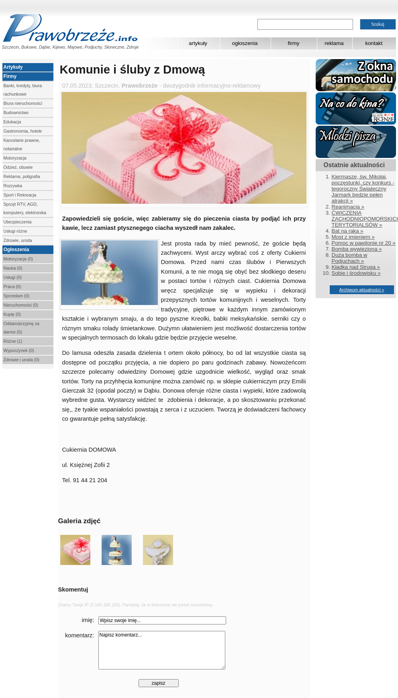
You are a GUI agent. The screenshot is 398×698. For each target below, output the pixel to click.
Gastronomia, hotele (23, 131)
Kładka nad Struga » (356, 267)
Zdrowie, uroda (18, 240)
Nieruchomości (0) (21, 305)
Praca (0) (12, 286)
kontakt (374, 43)
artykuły (198, 43)
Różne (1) (13, 341)
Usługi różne (15, 231)
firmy (294, 43)
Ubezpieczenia (18, 221)
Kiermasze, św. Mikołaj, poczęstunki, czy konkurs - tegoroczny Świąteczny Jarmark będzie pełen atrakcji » (363, 189)
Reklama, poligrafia (22, 176)
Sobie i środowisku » (356, 273)
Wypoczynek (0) (19, 350)
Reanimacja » (348, 207)
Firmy (10, 76)
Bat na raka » (347, 231)
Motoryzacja (15, 158)
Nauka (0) (13, 268)
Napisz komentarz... (161, 650)
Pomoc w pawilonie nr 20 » (364, 243)
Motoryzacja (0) (18, 258)
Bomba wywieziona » (357, 249)
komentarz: (79, 635)
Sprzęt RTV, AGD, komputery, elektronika (25, 208)
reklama (334, 43)
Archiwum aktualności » (361, 289)
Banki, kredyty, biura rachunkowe (23, 89)
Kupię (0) (12, 314)
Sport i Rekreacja (20, 194)
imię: (88, 620)
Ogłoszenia (16, 249)
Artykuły (13, 67)
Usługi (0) (13, 277)
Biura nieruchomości (23, 103)
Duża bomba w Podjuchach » (349, 258)
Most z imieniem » (353, 237)
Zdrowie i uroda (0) (21, 359)
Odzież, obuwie (18, 167)
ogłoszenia (245, 43)
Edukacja (12, 121)
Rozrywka (13, 185)
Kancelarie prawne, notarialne (22, 144)
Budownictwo (16, 112)
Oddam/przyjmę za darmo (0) (21, 327)
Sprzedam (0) (17, 295)
